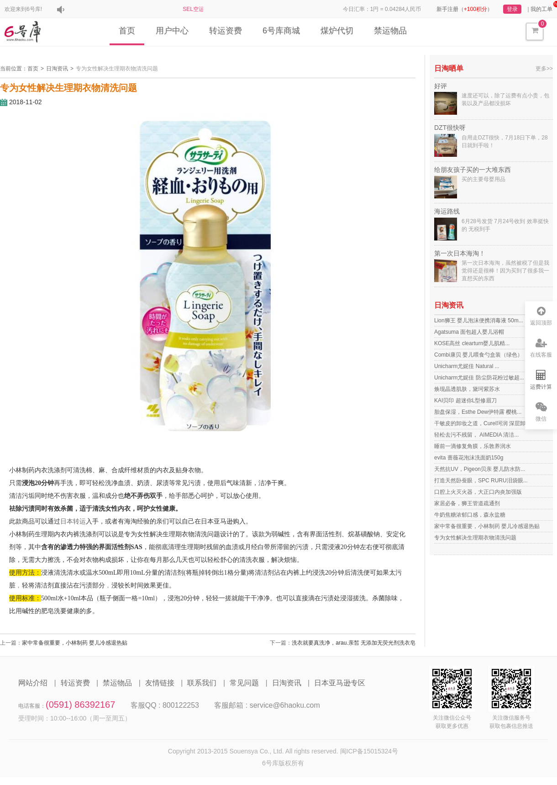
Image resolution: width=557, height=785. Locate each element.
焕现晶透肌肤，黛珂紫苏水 (467, 389)
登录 (512, 9)
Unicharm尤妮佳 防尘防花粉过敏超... (479, 377)
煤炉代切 (337, 30)
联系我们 (201, 683)
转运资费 (225, 30)
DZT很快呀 (450, 127)
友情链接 (159, 683)
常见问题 (244, 683)
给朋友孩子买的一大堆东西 (472, 169)
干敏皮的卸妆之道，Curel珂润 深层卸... (482, 423)
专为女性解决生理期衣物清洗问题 (117, 68)
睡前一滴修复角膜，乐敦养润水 (472, 446)
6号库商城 (281, 30)
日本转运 (73, 521)
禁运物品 (390, 30)
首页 (127, 30)
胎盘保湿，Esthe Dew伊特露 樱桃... (477, 412)
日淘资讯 (57, 68)
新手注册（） (464, 9)
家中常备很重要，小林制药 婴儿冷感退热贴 (74, 643)
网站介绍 (32, 683)
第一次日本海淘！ (459, 253)
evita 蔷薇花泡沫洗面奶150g (468, 457)
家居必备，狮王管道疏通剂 (467, 503)
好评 (440, 86)
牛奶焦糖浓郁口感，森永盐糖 (469, 515)
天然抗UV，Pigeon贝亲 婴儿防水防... (479, 469)
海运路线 (447, 211)
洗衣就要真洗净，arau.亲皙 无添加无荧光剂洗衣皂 (353, 643)
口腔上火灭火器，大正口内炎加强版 (478, 492)
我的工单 (541, 9)
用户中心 (172, 30)
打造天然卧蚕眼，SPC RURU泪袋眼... (481, 480)
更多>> (544, 68)
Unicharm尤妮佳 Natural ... (466, 366)
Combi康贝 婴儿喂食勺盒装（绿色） (478, 355)
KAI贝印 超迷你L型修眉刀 (465, 400)
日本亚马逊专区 (339, 683)
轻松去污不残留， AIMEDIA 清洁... (476, 435)
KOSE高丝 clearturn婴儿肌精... (472, 343)
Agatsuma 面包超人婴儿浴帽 (469, 332)
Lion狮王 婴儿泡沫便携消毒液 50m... (478, 320)
